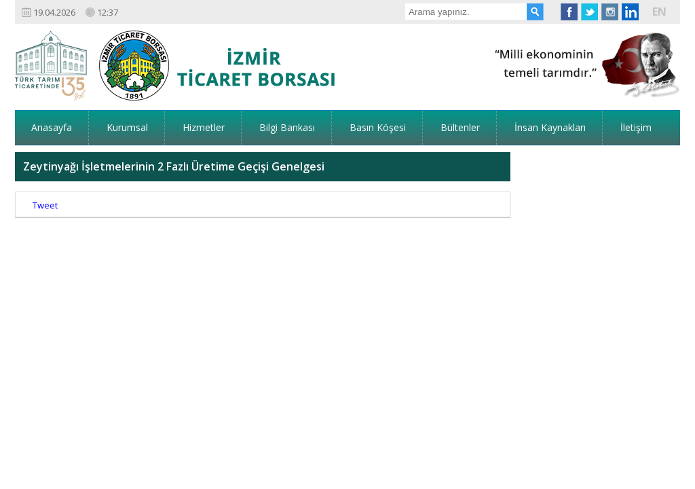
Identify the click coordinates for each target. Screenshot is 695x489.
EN (659, 11)
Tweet (45, 163)
